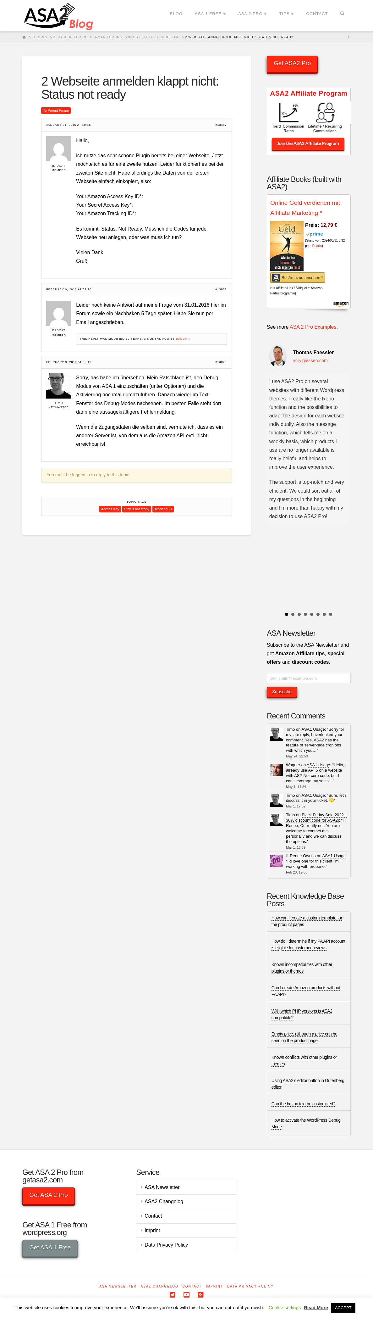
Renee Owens (302, 855)
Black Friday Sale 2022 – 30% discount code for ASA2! (316, 818)
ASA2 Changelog (164, 1201)
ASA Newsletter (162, 1187)
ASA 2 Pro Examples (313, 327)
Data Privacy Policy (166, 1245)
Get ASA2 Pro (292, 63)
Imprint (152, 1230)
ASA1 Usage (313, 729)
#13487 (221, 125)
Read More (316, 1307)
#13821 (221, 289)
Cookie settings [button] (285, 1307)
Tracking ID (163, 509)
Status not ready (136, 509)
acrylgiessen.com (310, 360)
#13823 (221, 362)
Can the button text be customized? (304, 1103)
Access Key (110, 509)
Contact (153, 1216)
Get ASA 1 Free (50, 1247)
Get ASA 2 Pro (48, 1195)
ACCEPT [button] (343, 1307)
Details (317, 246)
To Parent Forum (56, 110)
